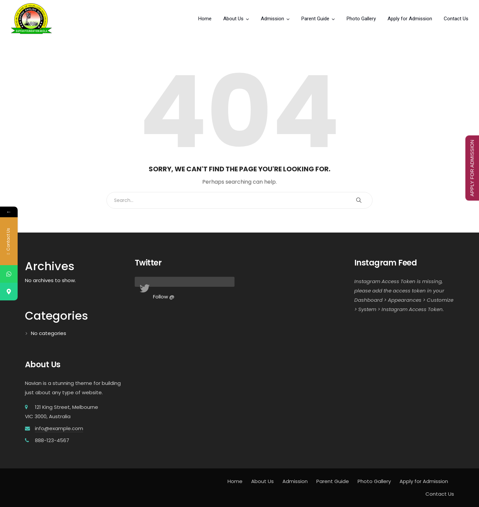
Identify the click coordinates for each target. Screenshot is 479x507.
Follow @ (163, 296)
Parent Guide (315, 19)
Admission (272, 19)
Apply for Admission (410, 19)
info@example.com (59, 428)
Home (205, 19)
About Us (233, 19)
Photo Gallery (361, 19)
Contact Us (456, 19)
